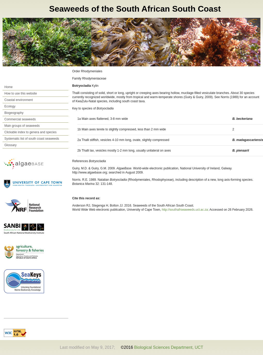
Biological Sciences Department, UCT (168, 347)
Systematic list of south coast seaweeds (31, 138)
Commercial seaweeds (20, 119)
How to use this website (20, 93)
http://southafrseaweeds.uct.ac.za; (186, 209)
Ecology (9, 106)
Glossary (10, 145)
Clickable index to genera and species (30, 132)
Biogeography (13, 113)
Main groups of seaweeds (22, 126)
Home (8, 87)
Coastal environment (18, 100)
